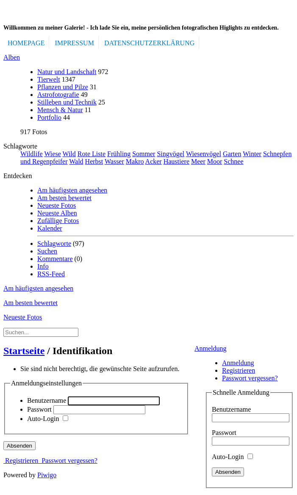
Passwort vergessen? (250, 378)
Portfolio (49, 117)
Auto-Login (232, 456)
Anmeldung (210, 348)
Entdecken (17, 175)
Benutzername (231, 409)
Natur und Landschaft (67, 71)
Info (43, 266)
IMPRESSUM (74, 43)
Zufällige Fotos (58, 220)
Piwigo (46, 474)
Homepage (26, 43)
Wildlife (31, 153)
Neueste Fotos (56, 205)
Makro (135, 161)
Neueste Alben (57, 213)
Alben (11, 57)
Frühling (118, 153)
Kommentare (55, 258)
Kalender (49, 228)
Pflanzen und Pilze (62, 87)
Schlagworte (20, 146)
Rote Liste (91, 153)
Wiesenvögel (203, 153)
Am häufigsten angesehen (72, 190)
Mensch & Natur (60, 109)
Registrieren (238, 370)
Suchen (47, 251)
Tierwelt (48, 79)
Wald (76, 161)
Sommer (143, 153)
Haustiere (176, 161)
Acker (153, 161)
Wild (68, 153)
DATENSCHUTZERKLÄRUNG (149, 43)
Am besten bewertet (64, 197)
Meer (198, 161)
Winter (252, 153)
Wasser (114, 161)
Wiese (52, 153)
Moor (214, 161)
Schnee (233, 161)
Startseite (23, 350)
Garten (232, 153)
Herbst (94, 161)
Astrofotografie (58, 94)
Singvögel (170, 153)
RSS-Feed (51, 274)
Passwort (224, 432)
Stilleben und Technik (67, 102)
